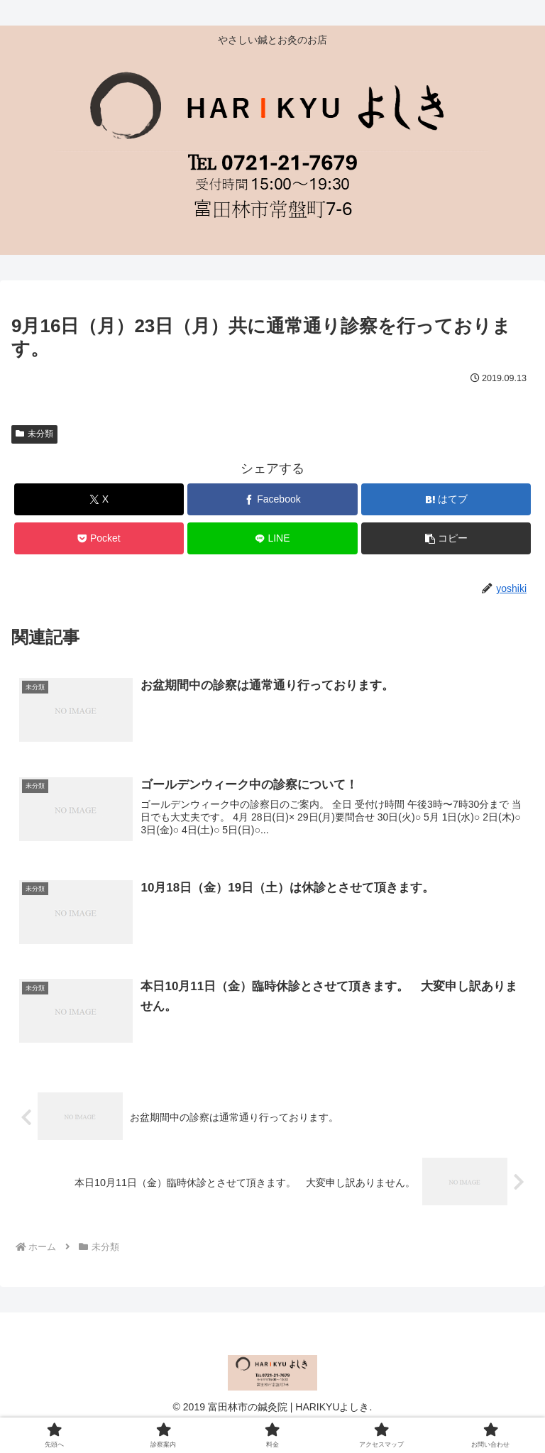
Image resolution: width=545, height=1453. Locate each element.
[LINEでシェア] (272, 538)
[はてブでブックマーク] (446, 499)
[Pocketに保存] (99, 538)
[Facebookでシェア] (272, 499)
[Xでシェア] (99, 499)
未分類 (34, 434)
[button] (446, 538)
